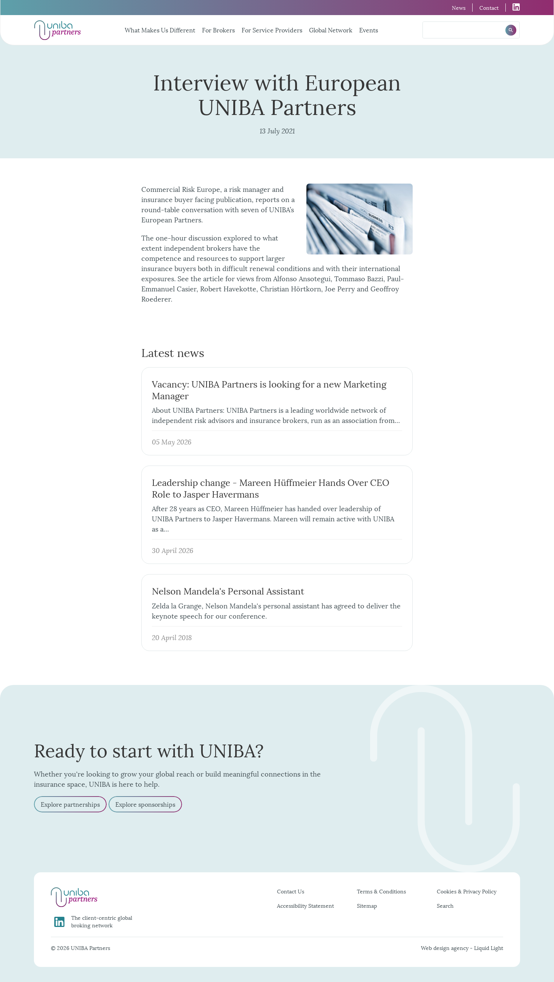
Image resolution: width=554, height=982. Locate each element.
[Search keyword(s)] (471, 29)
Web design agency (445, 947)
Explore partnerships (70, 804)
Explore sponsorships (145, 804)
